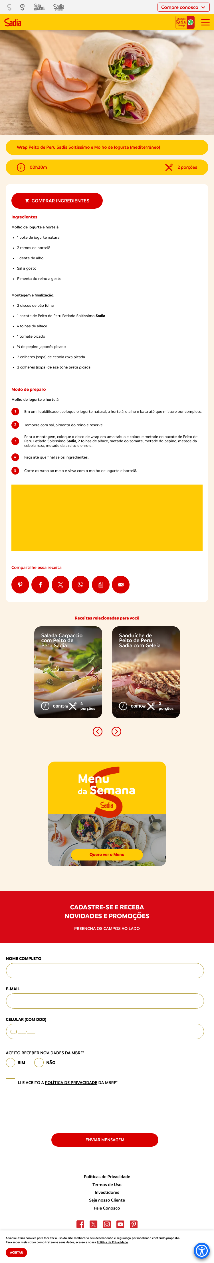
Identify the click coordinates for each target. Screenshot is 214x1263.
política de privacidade (71, 1082)
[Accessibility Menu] (202, 1251)
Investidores (107, 1192)
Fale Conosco (107, 1208)
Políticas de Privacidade (107, 1176)
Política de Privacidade (112, 1242)
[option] (68, 672)
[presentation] (49, 1109)
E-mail (13, 988)
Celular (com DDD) (26, 1019)
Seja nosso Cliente (107, 1200)
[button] (97, 731)
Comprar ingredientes (57, 201)
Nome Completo (24, 958)
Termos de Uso (107, 1184)
